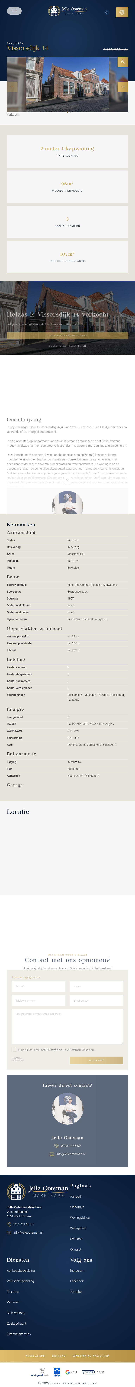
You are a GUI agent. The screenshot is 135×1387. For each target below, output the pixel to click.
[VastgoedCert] (40, 1372)
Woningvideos (80, 1217)
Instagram (77, 1270)
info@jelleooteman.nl (28, 1232)
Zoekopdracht (16, 1323)
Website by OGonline (91, 1356)
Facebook (77, 1281)
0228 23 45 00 (23, 1224)
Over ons (76, 1239)
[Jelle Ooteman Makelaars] (67, 11)
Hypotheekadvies (19, 1334)
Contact (75, 1249)
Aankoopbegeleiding (21, 1270)
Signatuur (77, 1207)
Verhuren (13, 1302)
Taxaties (13, 1291)
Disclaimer (35, 1356)
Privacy (59, 1356)
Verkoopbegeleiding (20, 1281)
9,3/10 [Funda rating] (93, 1372)
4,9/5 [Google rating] (71, 1372)
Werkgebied (78, 1228)
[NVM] (57, 1372)
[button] (67, 112)
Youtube (76, 1291)
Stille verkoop (16, 1313)
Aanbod (75, 1196)
